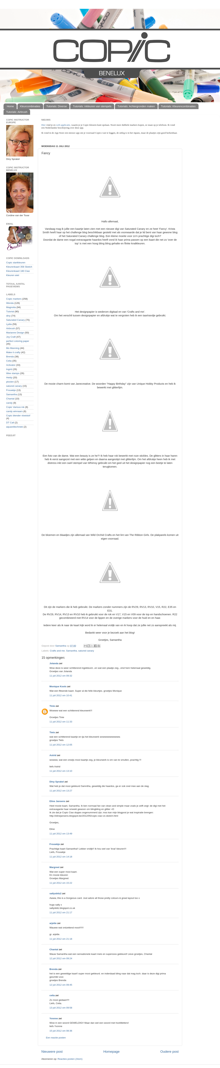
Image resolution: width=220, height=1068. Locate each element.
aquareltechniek (14, 426)
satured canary (86, 650)
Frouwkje (54, 844)
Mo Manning (12, 348)
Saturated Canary (15, 320)
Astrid (52, 755)
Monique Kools (58, 686)
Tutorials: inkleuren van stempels (92, 106)
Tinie (52, 706)
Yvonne (53, 1018)
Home (10, 106)
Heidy (9, 377)
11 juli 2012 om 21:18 (60, 939)
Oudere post (169, 1051)
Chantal (53, 949)
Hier (43, 125)
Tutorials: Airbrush (16, 111)
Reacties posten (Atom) (70, 1059)
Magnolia (11, 307)
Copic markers (13, 298)
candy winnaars (14, 411)
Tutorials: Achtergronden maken (136, 106)
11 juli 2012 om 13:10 (60, 771)
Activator (10, 365)
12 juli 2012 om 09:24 (60, 958)
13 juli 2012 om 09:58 (60, 1007)
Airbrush (10, 328)
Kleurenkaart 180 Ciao (18, 271)
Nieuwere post (52, 1051)
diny (8, 315)
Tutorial (10, 311)
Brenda (53, 969)
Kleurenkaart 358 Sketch (19, 266)
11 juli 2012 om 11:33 (60, 721)
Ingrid (9, 369)
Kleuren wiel (12, 275)
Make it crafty (13, 352)
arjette (53, 923)
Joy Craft (11, 337)
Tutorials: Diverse (56, 106)
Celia (9, 360)
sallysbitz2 (55, 893)
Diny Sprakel (56, 781)
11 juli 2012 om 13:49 (60, 833)
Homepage (111, 1051)
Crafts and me (57, 650)
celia (52, 995)
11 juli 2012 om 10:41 (60, 695)
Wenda (10, 303)
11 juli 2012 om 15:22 (60, 883)
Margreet (54, 867)
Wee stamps (12, 373)
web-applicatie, (63, 125)
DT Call (10, 422)
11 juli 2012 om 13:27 (60, 790)
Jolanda (53, 663)
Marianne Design (15, 332)
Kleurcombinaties (30, 106)
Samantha (71, 650)
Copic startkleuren (15, 262)
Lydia (9, 324)
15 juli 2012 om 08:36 (60, 1030)
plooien (10, 381)
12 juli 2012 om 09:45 (60, 985)
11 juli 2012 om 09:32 (60, 675)
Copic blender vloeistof (18, 415)
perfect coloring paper (17, 341)
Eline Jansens (57, 801)
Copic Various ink (15, 407)
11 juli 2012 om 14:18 (60, 856)
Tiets (52, 732)
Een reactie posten (56, 1037)
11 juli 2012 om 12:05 (60, 744)
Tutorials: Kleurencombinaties (178, 106)
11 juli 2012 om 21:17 (60, 912)
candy (9, 403)
